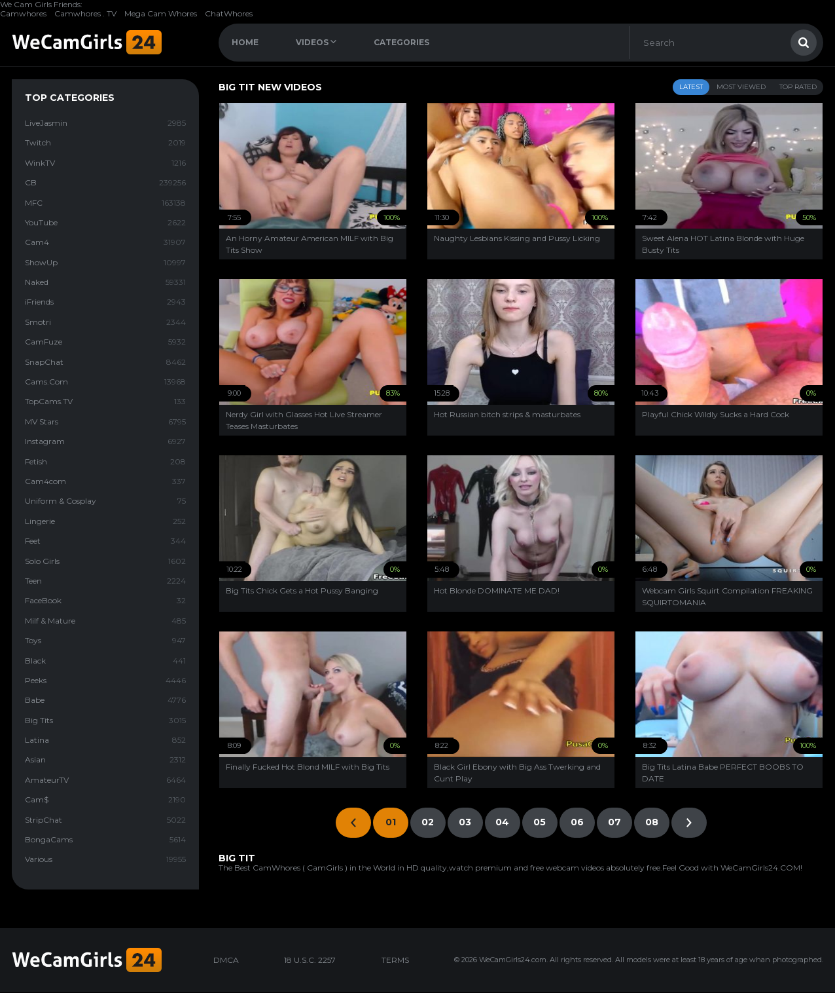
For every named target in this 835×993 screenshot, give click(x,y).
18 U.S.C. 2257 (310, 960)
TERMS (395, 960)
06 (577, 822)
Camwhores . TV (85, 13)
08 (651, 822)
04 (502, 822)
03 (465, 822)
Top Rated (798, 87)
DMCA (226, 960)
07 (614, 822)
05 (539, 822)
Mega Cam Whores (160, 13)
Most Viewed (741, 87)
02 (427, 822)
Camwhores (23, 13)
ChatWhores (229, 13)
